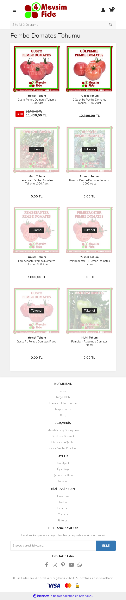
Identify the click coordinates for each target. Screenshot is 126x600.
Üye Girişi (63, 469)
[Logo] (45, 10)
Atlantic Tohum (89, 176)
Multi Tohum (37, 176)
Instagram (63, 508)
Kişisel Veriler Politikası (63, 448)
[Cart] (111, 10)
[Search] (63, 25)
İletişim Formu (63, 409)
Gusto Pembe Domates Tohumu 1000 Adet (37, 101)
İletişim (63, 391)
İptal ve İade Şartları (63, 442)
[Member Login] (103, 10)
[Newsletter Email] (53, 546)
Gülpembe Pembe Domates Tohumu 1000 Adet (89, 101)
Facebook (63, 496)
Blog (63, 415)
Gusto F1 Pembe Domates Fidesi (37, 342)
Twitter (63, 502)
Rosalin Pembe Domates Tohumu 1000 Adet (89, 182)
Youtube (63, 514)
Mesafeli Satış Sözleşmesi (63, 430)
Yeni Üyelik (63, 463)
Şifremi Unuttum (63, 475)
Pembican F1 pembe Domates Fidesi (89, 343)
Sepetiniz (63, 481)
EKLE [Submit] (106, 546)
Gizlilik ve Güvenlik (63, 436)
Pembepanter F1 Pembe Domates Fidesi (89, 262)
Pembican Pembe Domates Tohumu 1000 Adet (36, 182)
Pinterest (63, 520)
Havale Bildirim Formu (63, 403)
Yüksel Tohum (37, 96)
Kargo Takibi (63, 397)
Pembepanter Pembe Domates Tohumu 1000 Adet (36, 262)
